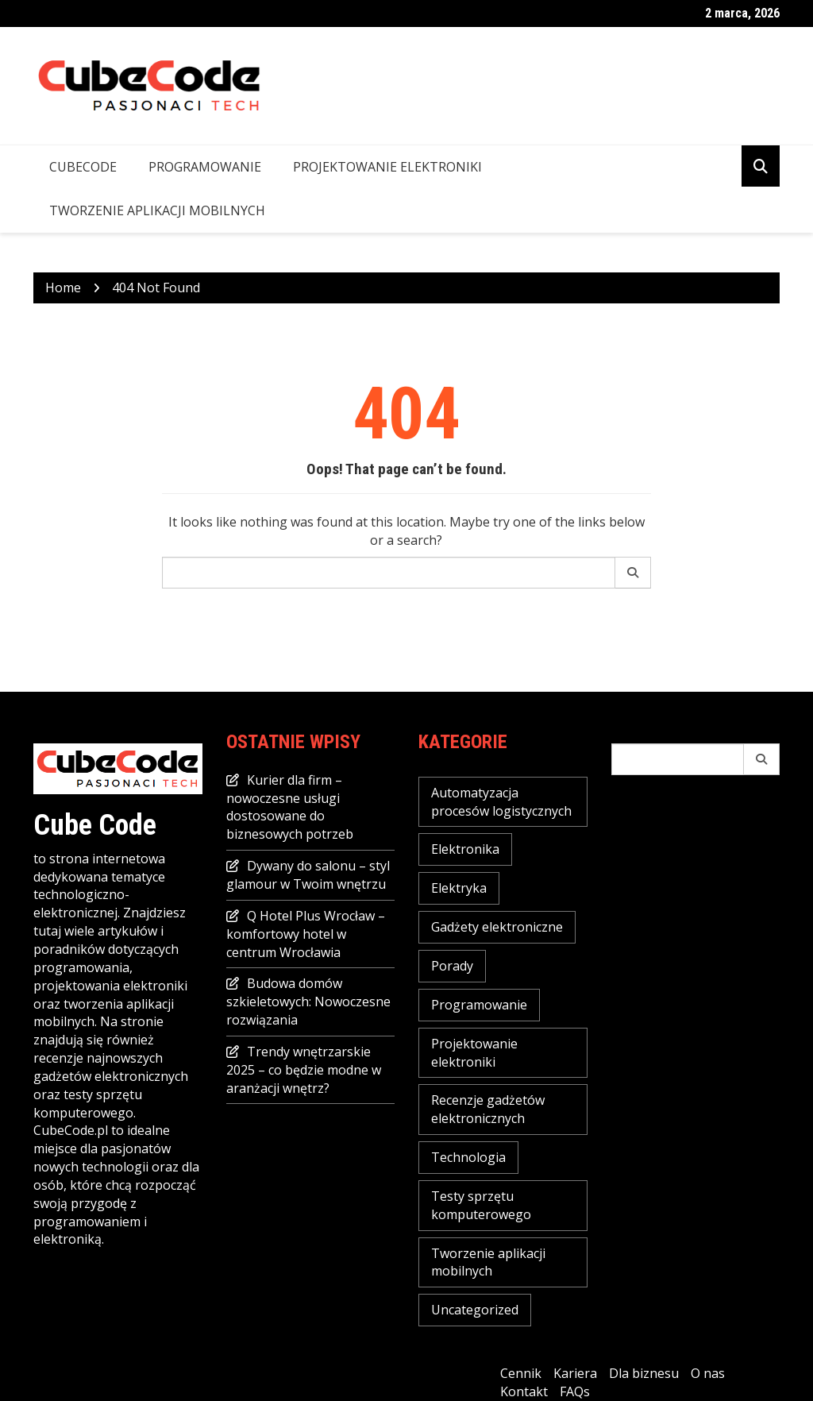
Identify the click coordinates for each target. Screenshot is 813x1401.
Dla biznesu (644, 1373)
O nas (708, 1373)
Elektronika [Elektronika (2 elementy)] (465, 849)
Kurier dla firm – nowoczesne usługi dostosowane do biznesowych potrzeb (289, 807)
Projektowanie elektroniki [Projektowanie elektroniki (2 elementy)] (474, 1053)
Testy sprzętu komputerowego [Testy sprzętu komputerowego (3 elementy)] (481, 1205)
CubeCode (83, 167)
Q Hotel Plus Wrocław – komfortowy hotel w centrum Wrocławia (305, 934)
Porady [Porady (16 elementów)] (452, 966)
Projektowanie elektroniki (387, 167)
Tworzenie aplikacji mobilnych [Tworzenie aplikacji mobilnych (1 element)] (488, 1262)
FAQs (575, 1391)
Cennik (520, 1373)
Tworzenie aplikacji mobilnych (157, 210)
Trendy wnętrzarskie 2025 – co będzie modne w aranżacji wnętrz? (303, 1070)
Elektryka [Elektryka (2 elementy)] (459, 888)
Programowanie (204, 167)
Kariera (575, 1373)
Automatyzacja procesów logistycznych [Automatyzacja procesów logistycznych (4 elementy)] (501, 802)
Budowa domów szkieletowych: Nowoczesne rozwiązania (308, 1002)
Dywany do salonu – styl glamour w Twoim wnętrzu (308, 875)
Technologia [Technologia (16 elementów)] (468, 1157)
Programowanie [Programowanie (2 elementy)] (479, 1004)
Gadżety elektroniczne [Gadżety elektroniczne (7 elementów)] (497, 927)
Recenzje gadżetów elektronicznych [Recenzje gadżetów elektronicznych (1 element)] (488, 1109)
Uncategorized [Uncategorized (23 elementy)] (474, 1309)
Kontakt (524, 1391)
